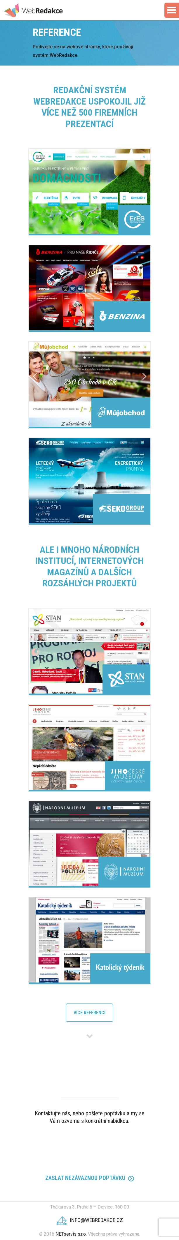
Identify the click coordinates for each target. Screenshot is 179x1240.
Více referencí (89, 1012)
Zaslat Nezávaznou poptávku (89, 1177)
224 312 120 (90, 1148)
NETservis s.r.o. (71, 1234)
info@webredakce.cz (89, 1220)
